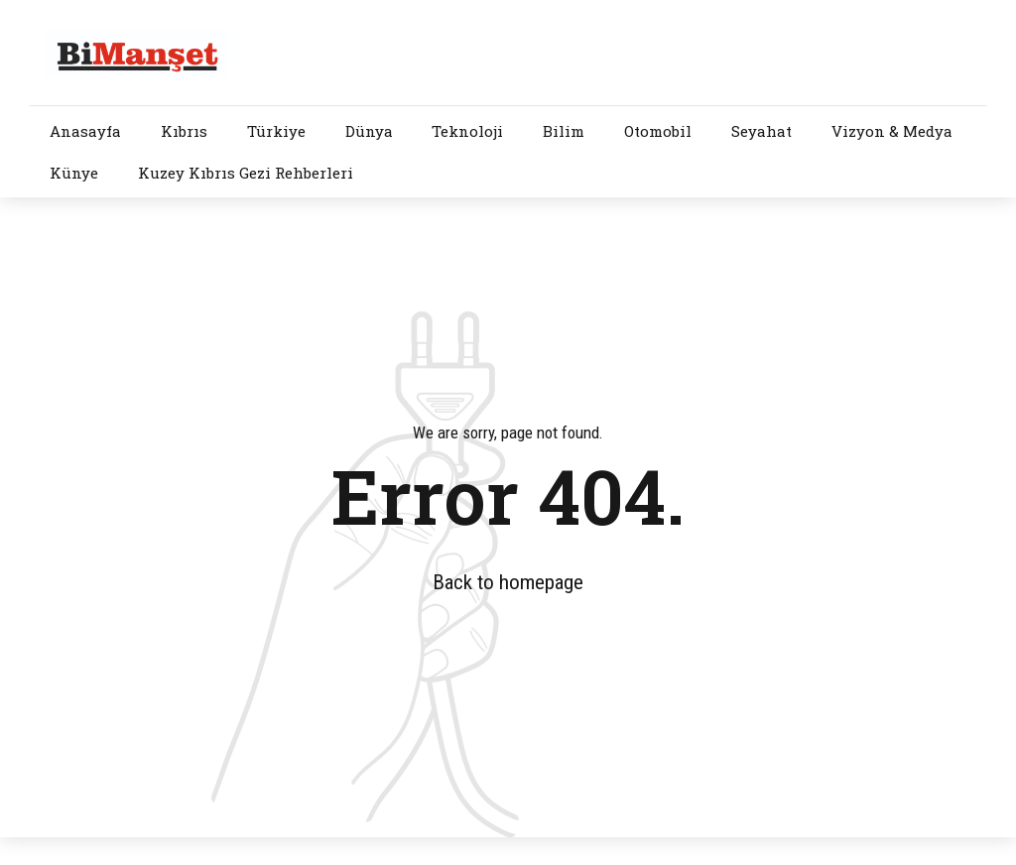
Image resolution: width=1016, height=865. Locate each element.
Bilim (563, 131)
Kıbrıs (184, 131)
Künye (74, 173)
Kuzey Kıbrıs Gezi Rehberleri (245, 173)
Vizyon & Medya (891, 131)
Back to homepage (508, 582)
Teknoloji (467, 131)
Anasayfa (85, 131)
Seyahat (761, 131)
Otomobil (658, 131)
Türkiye (276, 131)
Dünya (369, 131)
